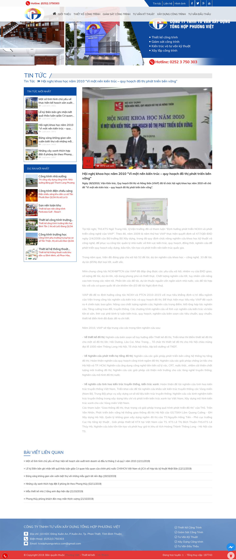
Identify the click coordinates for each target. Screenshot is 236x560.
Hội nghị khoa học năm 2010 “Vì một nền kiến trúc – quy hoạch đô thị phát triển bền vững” (94, 81)
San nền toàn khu (35, 205)
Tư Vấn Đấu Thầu (188, 545)
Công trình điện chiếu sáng (41, 190)
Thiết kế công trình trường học (40, 220)
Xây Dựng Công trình (190, 540)
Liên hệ (168, 3)
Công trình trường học (38, 234)
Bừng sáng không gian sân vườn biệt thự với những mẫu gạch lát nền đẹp (41, 139)
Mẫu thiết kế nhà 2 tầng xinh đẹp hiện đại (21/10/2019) (39, 491)
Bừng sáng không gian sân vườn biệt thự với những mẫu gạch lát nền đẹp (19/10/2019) (56, 476)
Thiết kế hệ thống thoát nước (38, 249)
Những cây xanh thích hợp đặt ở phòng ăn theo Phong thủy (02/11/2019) (49, 483)
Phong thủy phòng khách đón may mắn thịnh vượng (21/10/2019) (45, 498)
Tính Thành (102, 553)
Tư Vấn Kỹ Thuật (188, 535)
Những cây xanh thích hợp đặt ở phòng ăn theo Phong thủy (40, 152)
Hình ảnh (180, 3)
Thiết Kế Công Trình (190, 526)
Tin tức (157, 3)
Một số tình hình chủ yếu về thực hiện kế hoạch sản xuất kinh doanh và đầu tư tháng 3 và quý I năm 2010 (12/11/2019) (73, 461)
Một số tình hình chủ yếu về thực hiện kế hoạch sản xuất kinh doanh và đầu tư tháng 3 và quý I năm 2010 (41, 100)
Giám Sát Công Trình (190, 530)
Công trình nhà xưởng (37, 176)
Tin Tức (14, 81)
